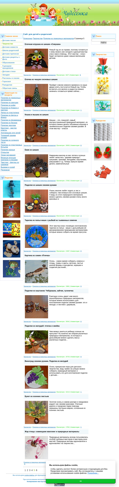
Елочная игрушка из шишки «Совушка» (43, 44)
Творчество (27, 75)
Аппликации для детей (10, 133)
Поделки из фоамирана (11, 120)
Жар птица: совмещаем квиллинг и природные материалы (52, 432)
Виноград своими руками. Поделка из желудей (46, 361)
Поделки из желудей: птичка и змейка (42, 326)
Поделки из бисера (9, 123)
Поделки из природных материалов (11, 99)
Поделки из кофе (8, 105)
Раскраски (5, 170)
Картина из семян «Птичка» (37, 255)
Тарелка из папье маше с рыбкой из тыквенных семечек (51, 220)
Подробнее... (93, 473)
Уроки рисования (8, 155)
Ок (81, 481)
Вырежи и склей (8, 167)
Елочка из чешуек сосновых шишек (41, 79)
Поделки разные (8, 150)
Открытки (5, 152)
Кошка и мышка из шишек (36, 115)
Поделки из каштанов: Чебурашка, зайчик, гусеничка (49, 291)
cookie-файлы (29, 475)
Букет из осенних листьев (37, 396)
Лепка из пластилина (10, 113)
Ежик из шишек (32, 150)
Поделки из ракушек (9, 103)
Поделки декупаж (8, 125)
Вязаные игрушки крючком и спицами (9, 159)
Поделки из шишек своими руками (41, 185)
